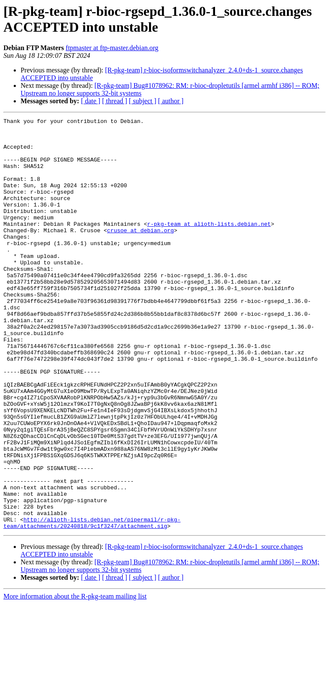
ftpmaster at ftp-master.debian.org (112, 47)
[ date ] (90, 101)
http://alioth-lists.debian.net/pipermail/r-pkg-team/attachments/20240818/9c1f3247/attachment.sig (91, 604)
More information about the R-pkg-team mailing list (75, 678)
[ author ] (171, 101)
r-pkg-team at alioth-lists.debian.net (209, 245)
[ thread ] (114, 101)
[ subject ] (142, 101)
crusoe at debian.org (140, 253)
